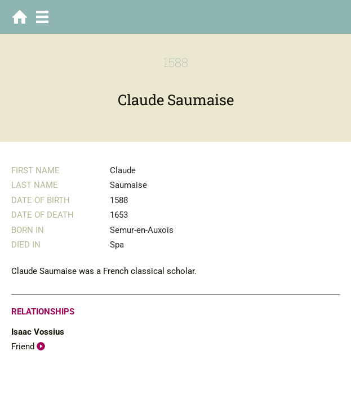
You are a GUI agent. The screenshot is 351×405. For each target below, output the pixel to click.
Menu (42, 17)
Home (19, 17)
